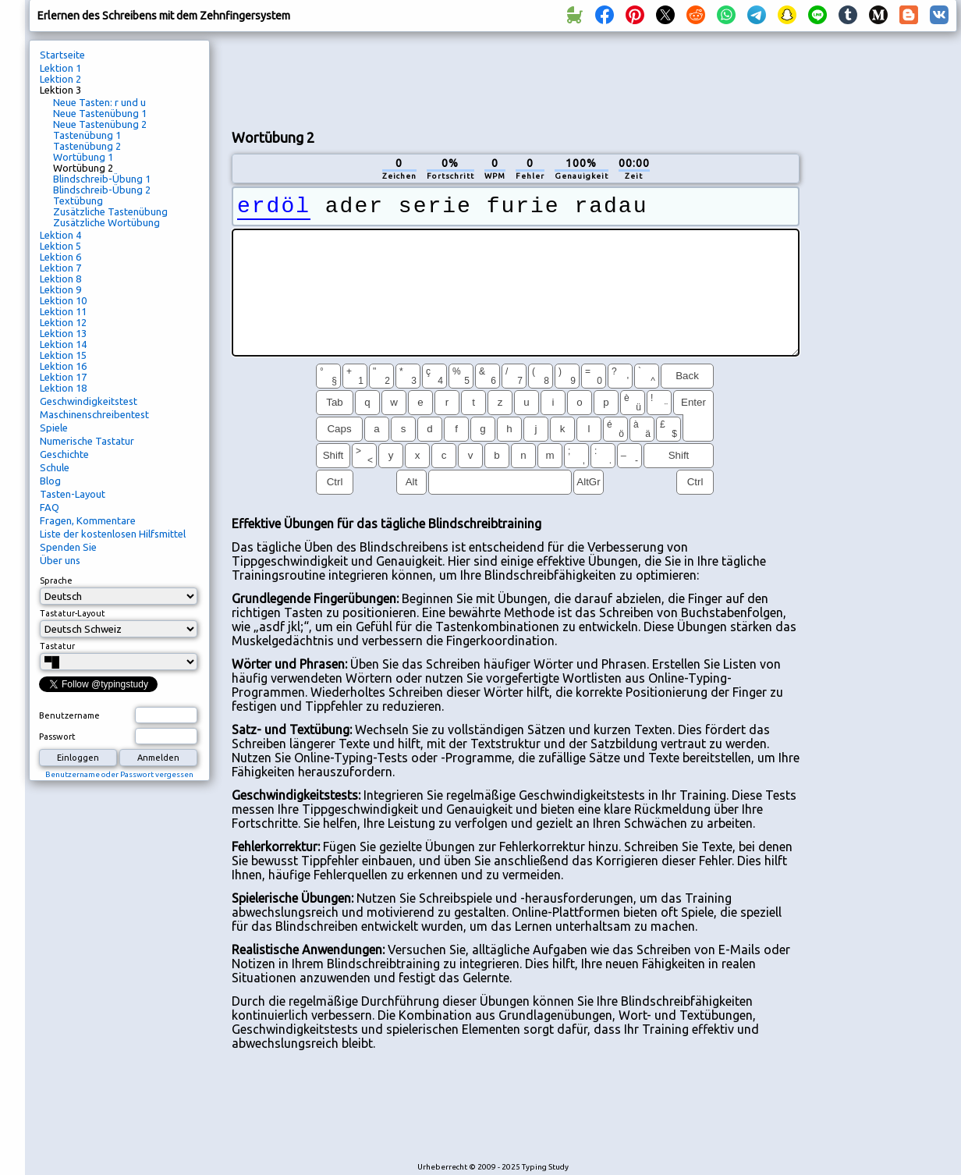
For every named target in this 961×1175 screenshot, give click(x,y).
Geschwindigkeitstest (88, 401)
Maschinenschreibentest (94, 414)
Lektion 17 (63, 376)
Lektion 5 (60, 245)
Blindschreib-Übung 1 (102, 178)
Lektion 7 (60, 267)
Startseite (62, 54)
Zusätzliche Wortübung (106, 222)
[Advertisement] (516, 79)
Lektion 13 (63, 333)
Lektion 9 (60, 289)
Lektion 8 (60, 278)
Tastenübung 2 (87, 145)
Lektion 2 (60, 78)
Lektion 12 (63, 322)
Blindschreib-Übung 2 (102, 189)
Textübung (78, 200)
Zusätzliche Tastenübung (110, 211)
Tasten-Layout (72, 493)
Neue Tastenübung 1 (100, 113)
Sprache (56, 580)
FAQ (49, 507)
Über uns (60, 560)
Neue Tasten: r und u (99, 102)
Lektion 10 (63, 300)
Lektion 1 (60, 67)
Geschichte (64, 454)
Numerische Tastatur (87, 440)
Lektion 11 (63, 311)
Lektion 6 (60, 256)
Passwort (57, 736)
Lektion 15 (63, 355)
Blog (50, 480)
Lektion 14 (63, 344)
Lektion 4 (60, 234)
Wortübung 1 (83, 156)
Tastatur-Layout (72, 613)
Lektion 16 (63, 365)
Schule (54, 467)
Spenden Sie (68, 546)
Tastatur (57, 646)
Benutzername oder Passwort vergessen (119, 774)
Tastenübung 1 (87, 135)
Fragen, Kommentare (88, 520)
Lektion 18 (63, 387)
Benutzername (69, 715)
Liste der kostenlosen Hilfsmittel (113, 533)
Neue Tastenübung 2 (100, 124)
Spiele (54, 427)
